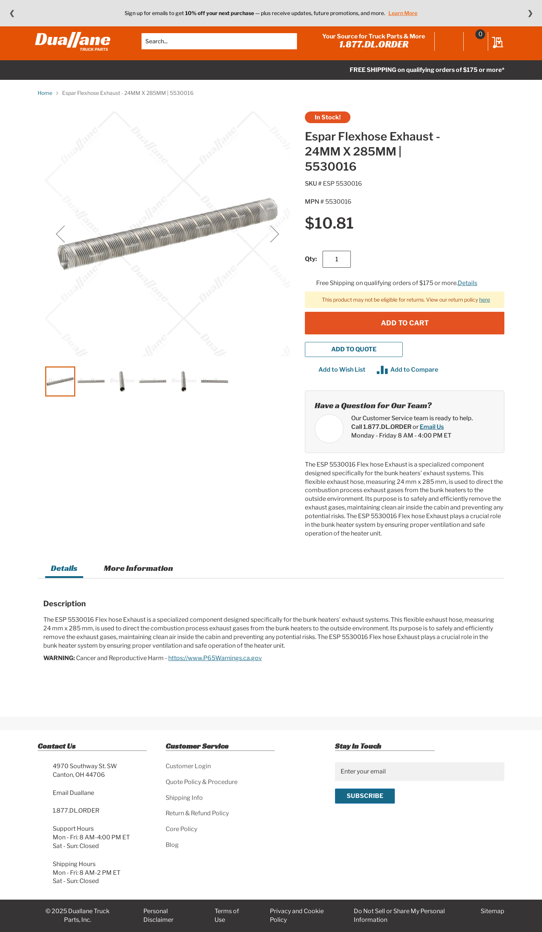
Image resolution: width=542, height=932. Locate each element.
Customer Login (188, 766)
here (484, 310)
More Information (138, 579)
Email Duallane (73, 792)
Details (467, 294)
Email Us (432, 437)
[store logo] (75, 47)
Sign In (447, 47)
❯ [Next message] (530, 13)
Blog (172, 844)
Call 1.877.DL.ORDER (381, 437)
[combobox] (219, 47)
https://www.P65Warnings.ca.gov (215, 669)
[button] (60, 245)
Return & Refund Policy (197, 813)
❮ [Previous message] (12, 13)
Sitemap (492, 911)
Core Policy (181, 829)
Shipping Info (184, 797)
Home (45, 104)
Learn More (402, 13)
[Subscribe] (365, 796)
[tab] (64, 580)
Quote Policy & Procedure (202, 782)
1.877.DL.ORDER (371, 50)
